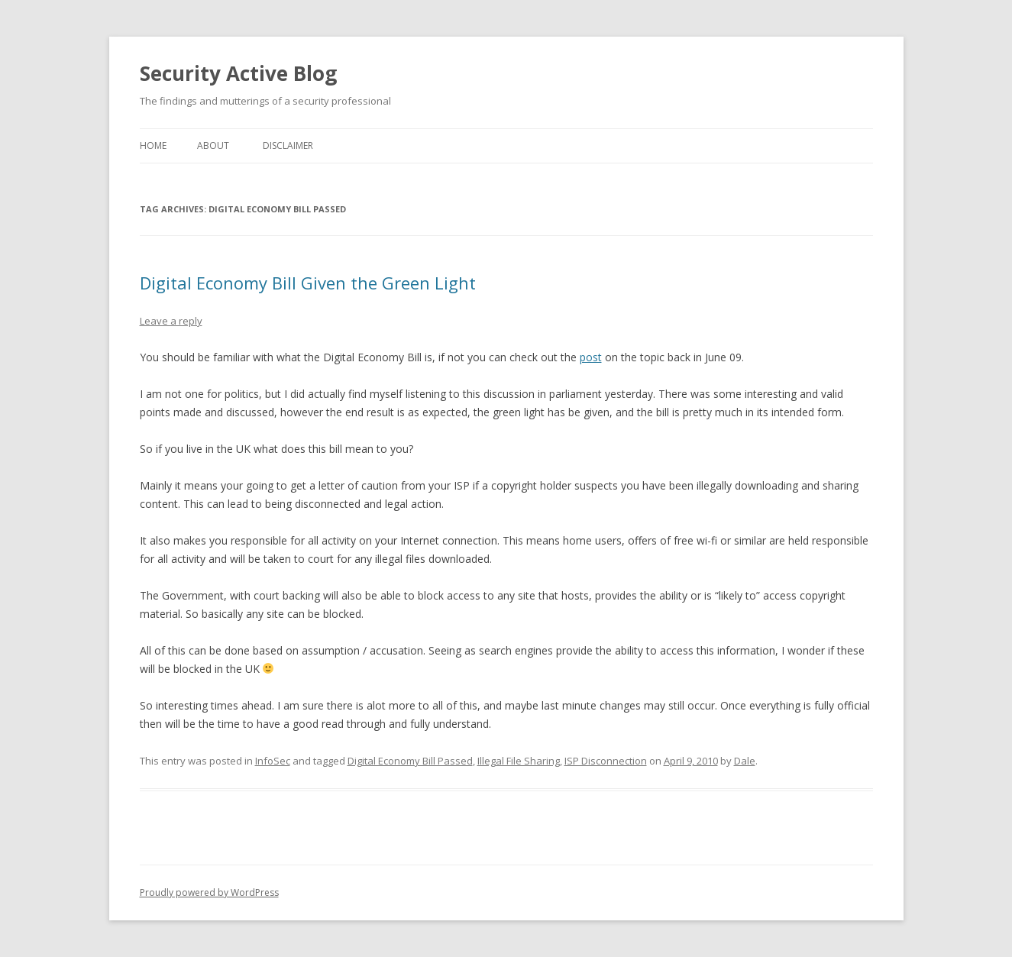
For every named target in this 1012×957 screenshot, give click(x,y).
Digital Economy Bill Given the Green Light (308, 282)
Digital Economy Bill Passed (410, 761)
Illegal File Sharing (518, 761)
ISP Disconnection (605, 761)
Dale (744, 761)
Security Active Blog (238, 73)
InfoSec (272, 761)
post (591, 357)
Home (153, 145)
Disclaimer (288, 145)
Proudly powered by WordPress (209, 892)
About (213, 145)
